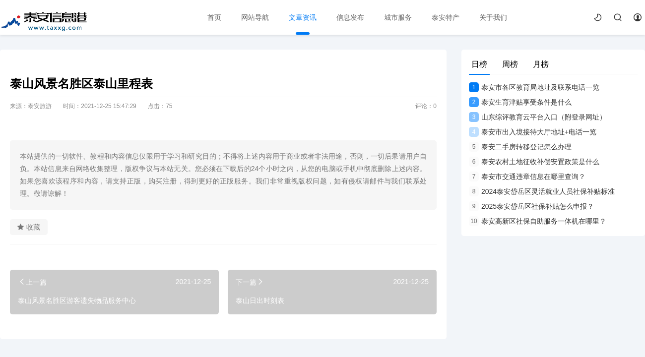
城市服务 (398, 17)
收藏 (28, 227)
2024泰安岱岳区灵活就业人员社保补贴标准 (542, 191)
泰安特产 (445, 17)
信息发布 (350, 17)
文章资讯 (303, 17)
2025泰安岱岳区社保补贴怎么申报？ (531, 206)
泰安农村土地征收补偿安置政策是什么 (534, 162)
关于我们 (493, 17)
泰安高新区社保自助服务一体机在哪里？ (537, 221)
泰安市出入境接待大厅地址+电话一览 (532, 132)
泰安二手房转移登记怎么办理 (520, 147)
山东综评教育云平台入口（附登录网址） (537, 117)
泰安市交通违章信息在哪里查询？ (527, 176)
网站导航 (255, 17)
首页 (214, 17)
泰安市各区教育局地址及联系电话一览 (534, 87)
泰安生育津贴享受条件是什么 (520, 102)
